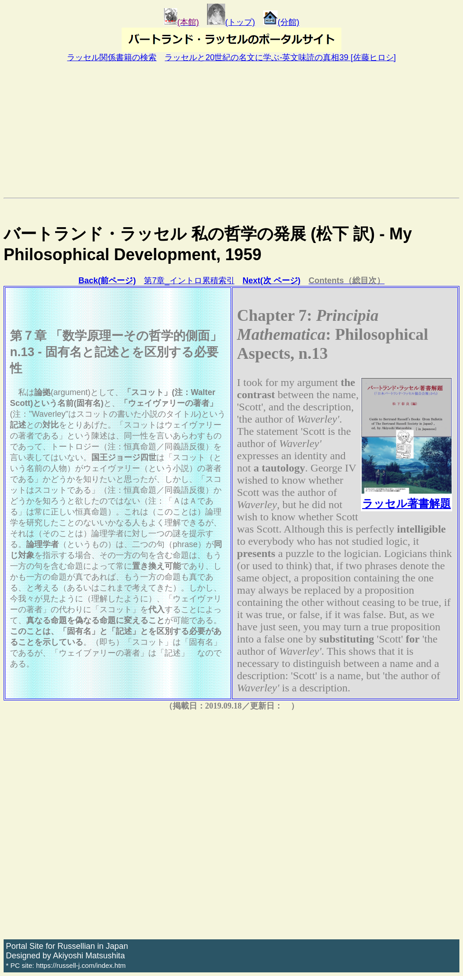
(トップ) (231, 22)
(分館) (281, 22)
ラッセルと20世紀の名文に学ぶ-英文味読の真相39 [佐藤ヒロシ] (280, 57)
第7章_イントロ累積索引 (189, 280)
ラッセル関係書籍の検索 (111, 57)
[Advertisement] (231, 130)
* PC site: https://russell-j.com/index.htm (66, 965)
